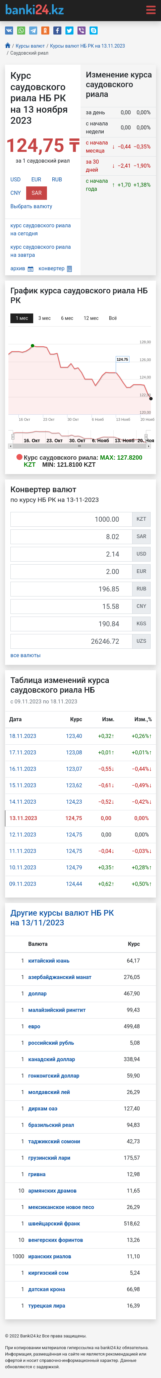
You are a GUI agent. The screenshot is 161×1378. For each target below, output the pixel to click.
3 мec (44, 318)
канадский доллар (51, 1059)
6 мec (67, 318)
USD (15, 179)
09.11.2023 (22, 884)
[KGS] (71, 624)
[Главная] (7, 46)
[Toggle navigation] (149, 9)
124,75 (74, 834)
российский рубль (51, 1043)
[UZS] (71, 641)
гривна (36, 1174)
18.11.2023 (22, 736)
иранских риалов (49, 1256)
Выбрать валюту (31, 206)
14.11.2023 (22, 802)
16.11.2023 (22, 769)
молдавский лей (49, 1092)
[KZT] (71, 519)
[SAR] (71, 536)
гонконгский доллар (53, 1076)
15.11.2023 (22, 785)
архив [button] (21, 268)
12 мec (91, 318)
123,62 (74, 785)
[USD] (71, 554)
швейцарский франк (54, 1223)
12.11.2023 (22, 834)
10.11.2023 (22, 867)
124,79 (74, 867)
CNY (15, 193)
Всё (113, 318)
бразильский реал (51, 1125)
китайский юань (48, 961)
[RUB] (71, 589)
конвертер (55, 268)
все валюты (25, 655)
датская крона (46, 1289)
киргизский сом (48, 1273)
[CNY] (71, 606)
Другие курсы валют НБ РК (62, 917)
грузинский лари (49, 1158)
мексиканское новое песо (61, 1207)
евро (34, 1026)
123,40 (74, 736)
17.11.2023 (22, 752)
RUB (57, 179)
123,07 (74, 769)
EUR (36, 179)
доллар (37, 993)
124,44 (74, 884)
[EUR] (71, 571)
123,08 (74, 752)
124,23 (74, 802)
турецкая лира (46, 1306)
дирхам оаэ (42, 1108)
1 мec (22, 318)
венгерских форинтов (55, 1240)
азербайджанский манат (59, 977)
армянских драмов (52, 1191)
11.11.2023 (22, 851)
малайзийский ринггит (57, 1010)
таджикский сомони (54, 1141)
